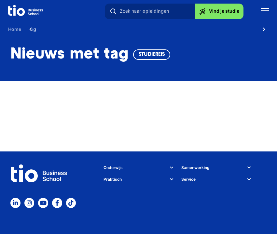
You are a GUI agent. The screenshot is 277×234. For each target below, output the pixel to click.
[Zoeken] (113, 11)
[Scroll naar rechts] (263, 29)
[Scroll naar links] (30, 29)
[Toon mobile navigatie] (265, 11)
